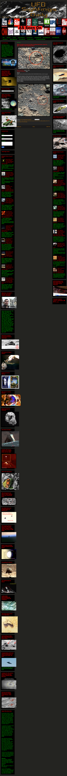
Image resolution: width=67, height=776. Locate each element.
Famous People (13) (21, 37)
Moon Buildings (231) (46, 37)
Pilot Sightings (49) (38, 37)
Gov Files (14, 37)
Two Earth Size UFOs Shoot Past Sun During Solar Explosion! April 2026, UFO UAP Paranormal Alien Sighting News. (7, 214)
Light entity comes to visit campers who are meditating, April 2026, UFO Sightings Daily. (8, 161)
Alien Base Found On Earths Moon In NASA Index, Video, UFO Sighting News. (59, 245)
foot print (28, 120)
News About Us (5, 39)
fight (24, 120)
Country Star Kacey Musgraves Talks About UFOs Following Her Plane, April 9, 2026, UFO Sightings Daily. (7, 228)
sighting (41, 120)
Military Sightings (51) (13, 39)
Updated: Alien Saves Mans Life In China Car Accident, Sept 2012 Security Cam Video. (59, 208)
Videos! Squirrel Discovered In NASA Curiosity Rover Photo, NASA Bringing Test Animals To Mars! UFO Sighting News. (59, 183)
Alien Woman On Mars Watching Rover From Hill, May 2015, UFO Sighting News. (58, 169)
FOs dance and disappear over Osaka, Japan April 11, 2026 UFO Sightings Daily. (7, 267)
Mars (31, 120)
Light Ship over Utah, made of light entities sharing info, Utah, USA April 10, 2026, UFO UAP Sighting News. (8, 201)
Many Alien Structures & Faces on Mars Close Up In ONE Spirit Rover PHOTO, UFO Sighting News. (59, 258)
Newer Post (19, 126)
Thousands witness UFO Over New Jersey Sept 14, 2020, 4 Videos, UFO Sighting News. (59, 157)
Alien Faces (9, 37)
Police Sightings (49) (55, 37)
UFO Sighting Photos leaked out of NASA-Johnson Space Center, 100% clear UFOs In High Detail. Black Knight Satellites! (59, 233)
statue (47, 120)
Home (4, 37)
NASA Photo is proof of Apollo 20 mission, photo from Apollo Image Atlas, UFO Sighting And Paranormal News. (59, 196)
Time (48, 120)
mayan (33, 120)
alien (20, 120)
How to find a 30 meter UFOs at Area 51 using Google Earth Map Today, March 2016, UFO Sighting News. (8, 280)
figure (26, 120)
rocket (39, 120)
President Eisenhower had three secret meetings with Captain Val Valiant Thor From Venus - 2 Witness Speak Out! (7, 188)
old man (35, 120)
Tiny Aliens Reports (30, 39)
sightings (44, 120)
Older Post (48, 126)
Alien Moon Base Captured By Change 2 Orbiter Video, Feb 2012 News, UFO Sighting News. (7, 241)
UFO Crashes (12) (22, 39)
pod (37, 120)
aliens (22, 120)
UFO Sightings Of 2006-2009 (40, 39)
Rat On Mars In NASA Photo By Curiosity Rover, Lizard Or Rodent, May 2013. (58, 220)
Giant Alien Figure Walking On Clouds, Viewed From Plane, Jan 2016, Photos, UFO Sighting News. (8, 174)
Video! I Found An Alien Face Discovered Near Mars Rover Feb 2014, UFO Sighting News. (58, 270)
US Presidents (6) (29, 37)
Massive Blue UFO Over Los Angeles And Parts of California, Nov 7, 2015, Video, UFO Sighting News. (7, 254)
